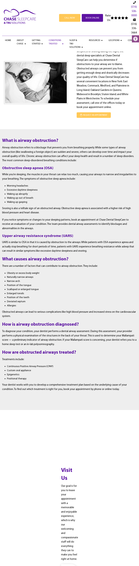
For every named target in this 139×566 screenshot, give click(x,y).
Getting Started (36, 42)
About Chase (20, 42)
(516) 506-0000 (134, 11)
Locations (114, 40)
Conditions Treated (55, 42)
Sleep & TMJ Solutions (75, 43)
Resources (94, 40)
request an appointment (93, 115)
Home (8, 40)
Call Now (69, 18)
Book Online (92, 18)
